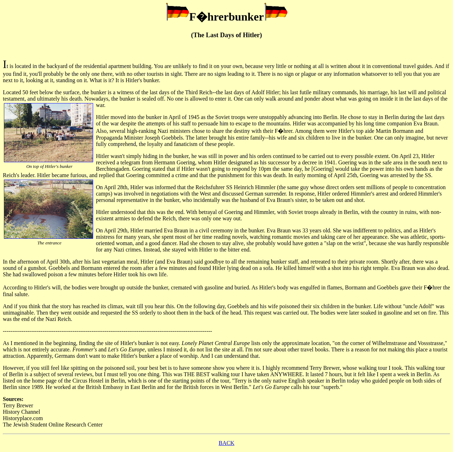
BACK (226, 443)
